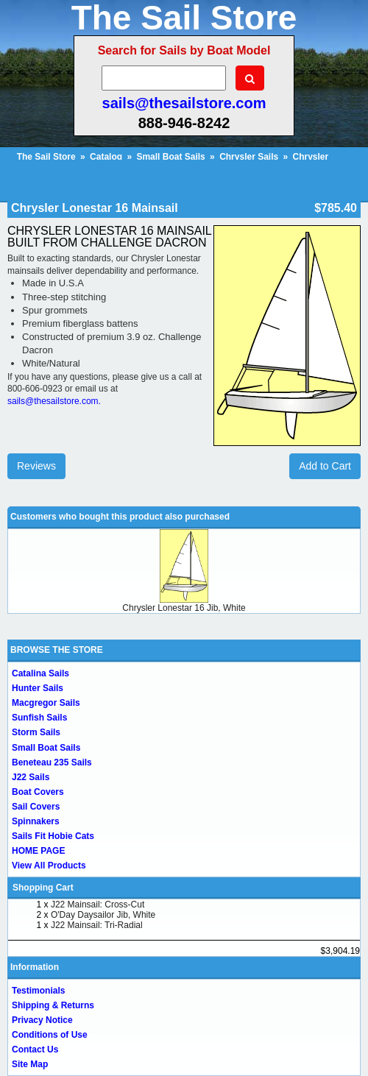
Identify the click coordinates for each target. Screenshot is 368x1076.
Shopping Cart (43, 887)
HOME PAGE (38, 851)
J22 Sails (30, 777)
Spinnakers (36, 821)
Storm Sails (36, 732)
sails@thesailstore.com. (54, 401)
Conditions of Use (50, 1035)
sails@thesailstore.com (184, 103)
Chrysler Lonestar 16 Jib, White (183, 608)
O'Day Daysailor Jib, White (103, 915)
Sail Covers (36, 806)
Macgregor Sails (46, 703)
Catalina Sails (40, 673)
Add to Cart (325, 466)
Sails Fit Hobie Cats (53, 836)
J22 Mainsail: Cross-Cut (97, 904)
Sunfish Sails (39, 717)
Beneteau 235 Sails (52, 762)
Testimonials (38, 990)
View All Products (49, 865)
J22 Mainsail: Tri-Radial (97, 925)
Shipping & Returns (53, 1005)
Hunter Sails (37, 688)
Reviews (36, 466)
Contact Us (35, 1049)
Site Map (30, 1064)
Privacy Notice (42, 1020)
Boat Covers (38, 792)
